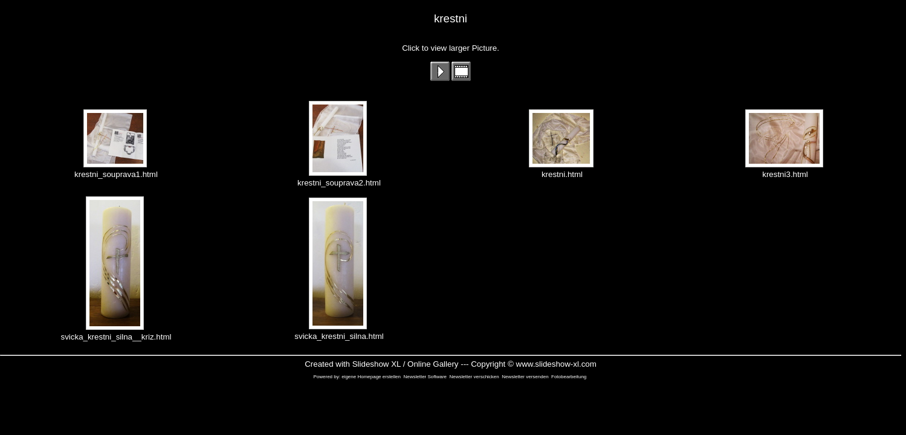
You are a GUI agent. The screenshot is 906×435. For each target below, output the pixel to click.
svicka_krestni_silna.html (338, 332)
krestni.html (562, 171)
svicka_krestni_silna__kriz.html (116, 333)
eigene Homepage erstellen (371, 376)
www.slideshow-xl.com (556, 364)
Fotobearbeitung (568, 376)
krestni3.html (785, 171)
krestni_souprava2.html (339, 179)
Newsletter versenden (525, 376)
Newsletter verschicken (474, 376)
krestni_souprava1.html (116, 171)
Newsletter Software (425, 376)
